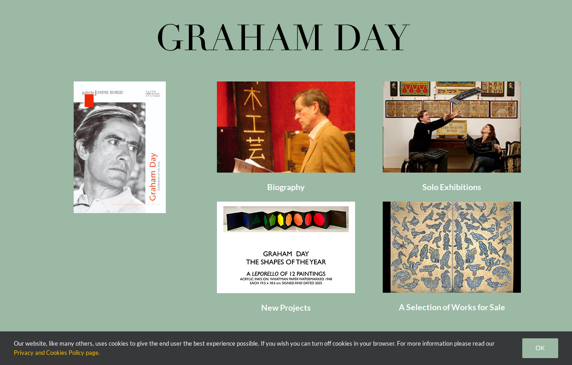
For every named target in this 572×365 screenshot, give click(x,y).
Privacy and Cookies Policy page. (57, 352)
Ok (540, 348)
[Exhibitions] (452, 85)
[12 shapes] (286, 205)
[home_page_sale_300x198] (452, 205)
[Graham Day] (286, 85)
